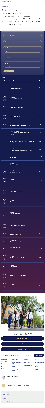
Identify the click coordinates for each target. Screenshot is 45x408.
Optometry (13, 181)
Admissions (4, 361)
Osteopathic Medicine (15, 191)
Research (3, 366)
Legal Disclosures (5, 397)
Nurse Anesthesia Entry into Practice (19, 125)
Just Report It (4, 395)
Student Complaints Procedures (8, 401)
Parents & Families (27, 366)
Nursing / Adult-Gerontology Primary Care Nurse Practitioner (22, 142)
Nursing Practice (14, 157)
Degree (6, 51)
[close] (41, 405)
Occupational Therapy (15, 164)
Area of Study (8, 57)
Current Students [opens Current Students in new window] (27, 362)
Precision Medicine (15, 241)
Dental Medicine (14, 116)
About (2, 368)
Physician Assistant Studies (17, 225)
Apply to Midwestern (22, 338)
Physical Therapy (14, 213)
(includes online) (10, 39)
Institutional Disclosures (6, 394)
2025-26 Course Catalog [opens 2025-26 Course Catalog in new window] (15, 366)
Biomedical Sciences (15, 88)
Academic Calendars (39, 361)
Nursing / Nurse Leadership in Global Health (21, 150)
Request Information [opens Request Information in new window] (22, 344)
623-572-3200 (26, 385)
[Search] (40, 1)
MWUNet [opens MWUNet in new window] (14, 371)
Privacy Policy (34, 404)
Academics (5, 6)
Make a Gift (39, 355)
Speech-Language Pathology (17, 275)
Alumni (25, 361)
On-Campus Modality (9, 45)
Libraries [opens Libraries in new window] (36, 369)
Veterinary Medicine (15, 285)
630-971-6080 (27, 378)
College (6, 63)
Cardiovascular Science (16, 107)
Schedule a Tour (22, 349)
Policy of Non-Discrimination (7, 398)
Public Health (13, 266)
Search (6, 33)
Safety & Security (38, 370)
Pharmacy (12, 201)
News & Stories (15, 359)
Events (13, 361)
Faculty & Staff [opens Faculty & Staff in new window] (26, 363)
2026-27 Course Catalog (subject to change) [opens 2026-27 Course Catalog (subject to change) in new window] (16, 369)
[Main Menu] (43, 1)
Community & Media (28, 365)
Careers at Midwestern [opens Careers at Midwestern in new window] (39, 367)
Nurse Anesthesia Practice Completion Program (19, 133)
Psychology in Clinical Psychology (18, 257)
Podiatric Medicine (14, 234)
